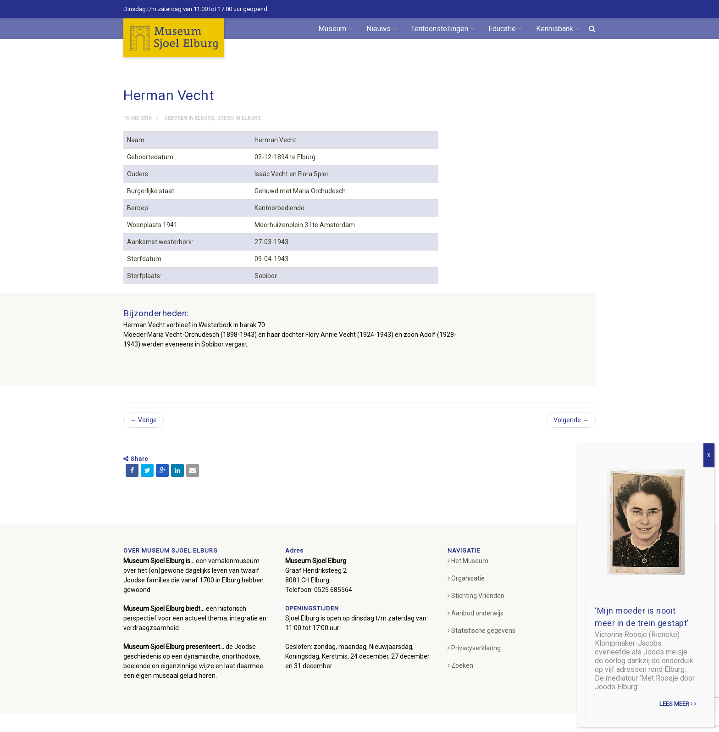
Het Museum (468, 560)
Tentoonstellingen (443, 28)
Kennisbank (558, 28)
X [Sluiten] (709, 455)
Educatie (505, 28)
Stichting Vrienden (476, 595)
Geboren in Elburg (189, 118)
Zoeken (460, 665)
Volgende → (571, 420)
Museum (335, 28)
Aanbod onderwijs (475, 613)
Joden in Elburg (239, 118)
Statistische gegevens (481, 630)
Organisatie (466, 578)
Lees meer (678, 703)
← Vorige (143, 420)
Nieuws (381, 28)
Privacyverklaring (474, 648)
